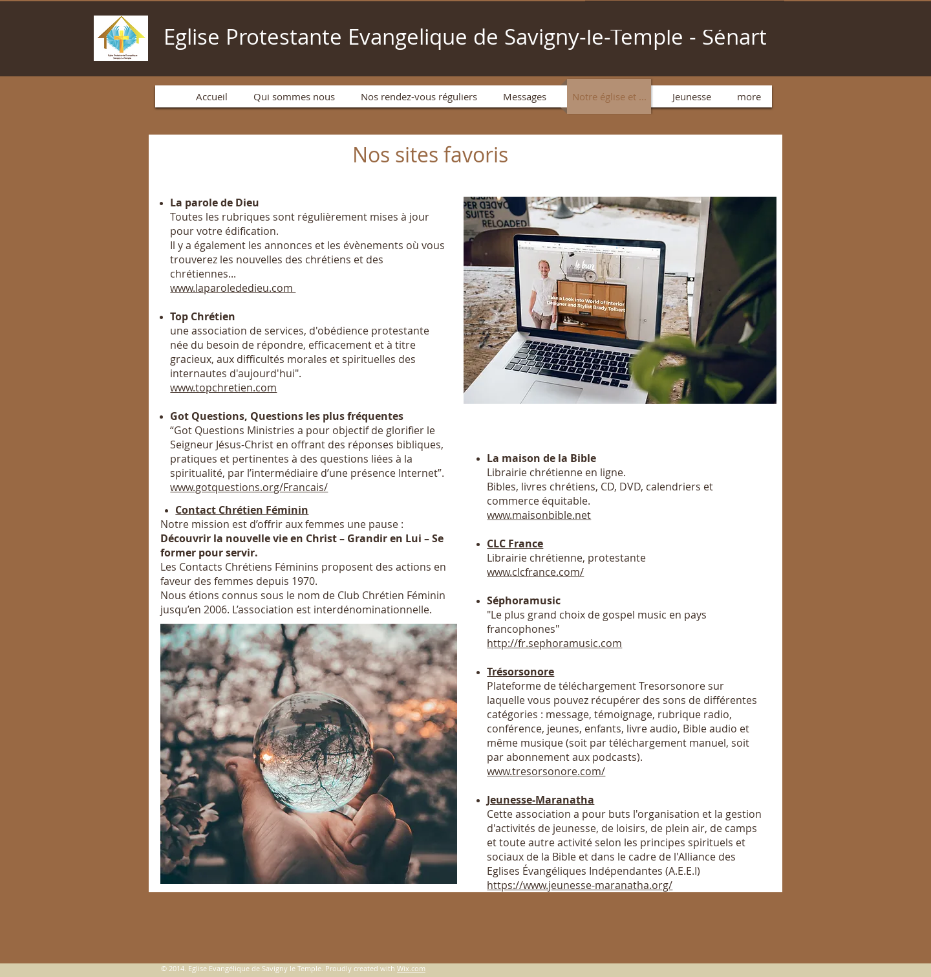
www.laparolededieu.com (232, 288)
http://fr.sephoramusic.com (554, 643)
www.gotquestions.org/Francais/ (249, 487)
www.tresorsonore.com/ (546, 771)
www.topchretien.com (223, 387)
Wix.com (411, 968)
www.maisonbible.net (539, 515)
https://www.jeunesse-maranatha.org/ (579, 885)
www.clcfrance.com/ (535, 572)
